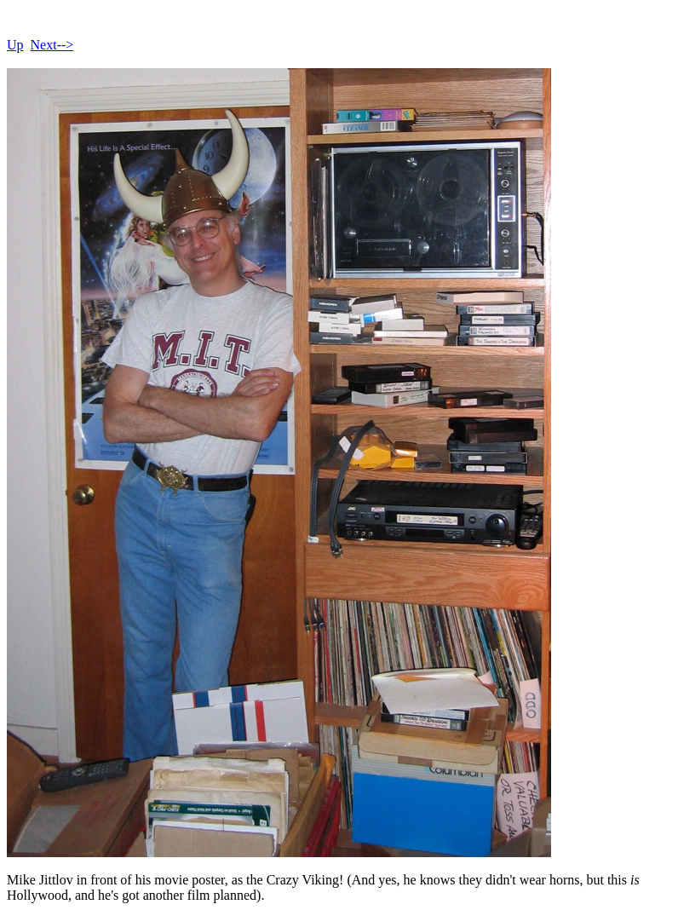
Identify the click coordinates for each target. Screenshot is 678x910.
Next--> (52, 44)
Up (15, 44)
